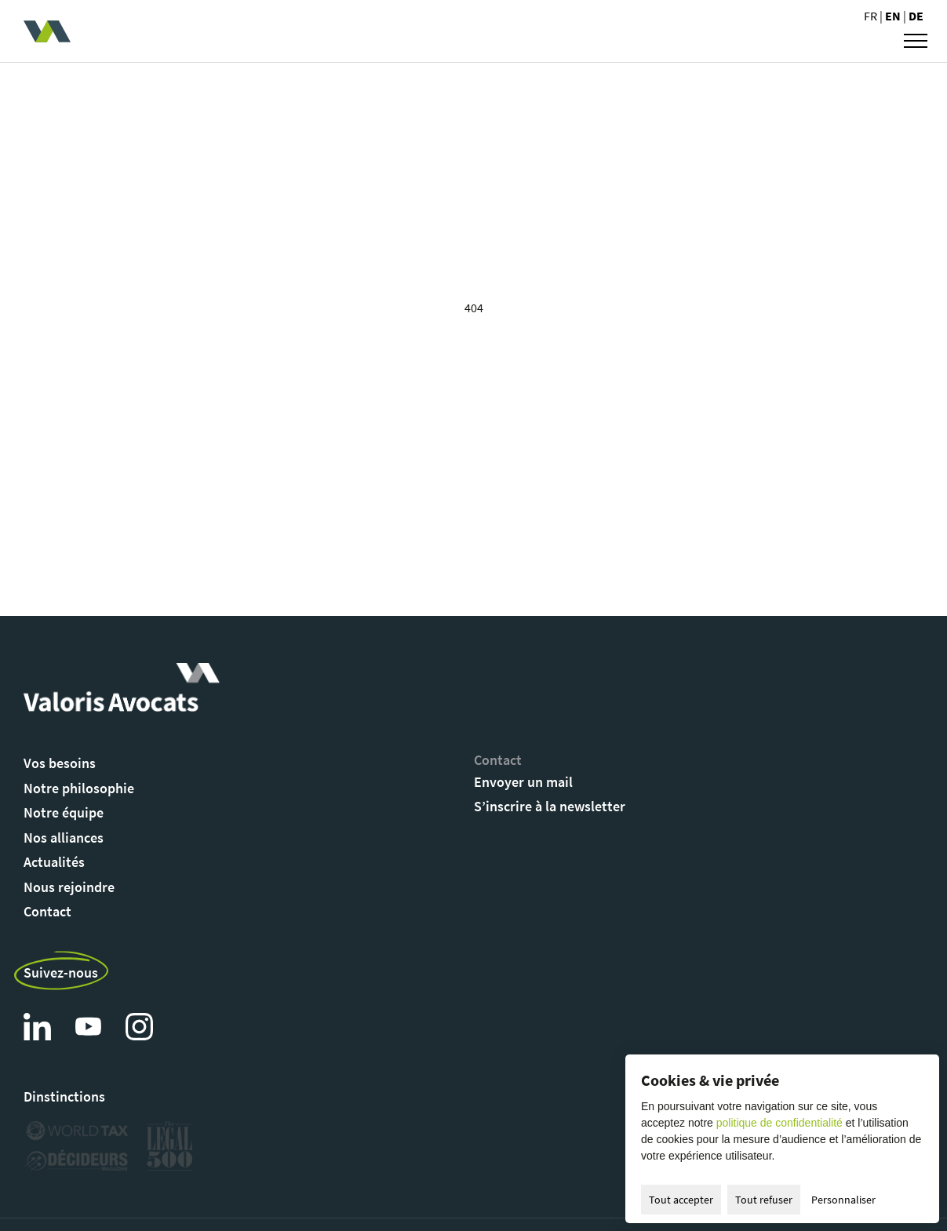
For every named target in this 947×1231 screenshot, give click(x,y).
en (894, 16)
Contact (47, 911)
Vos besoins (60, 763)
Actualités (54, 862)
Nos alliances (64, 838)
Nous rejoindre (69, 887)
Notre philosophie (79, 788)
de (916, 16)
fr (872, 16)
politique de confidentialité (779, 1122)
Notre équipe (64, 812)
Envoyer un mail (523, 782)
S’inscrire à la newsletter (549, 806)
